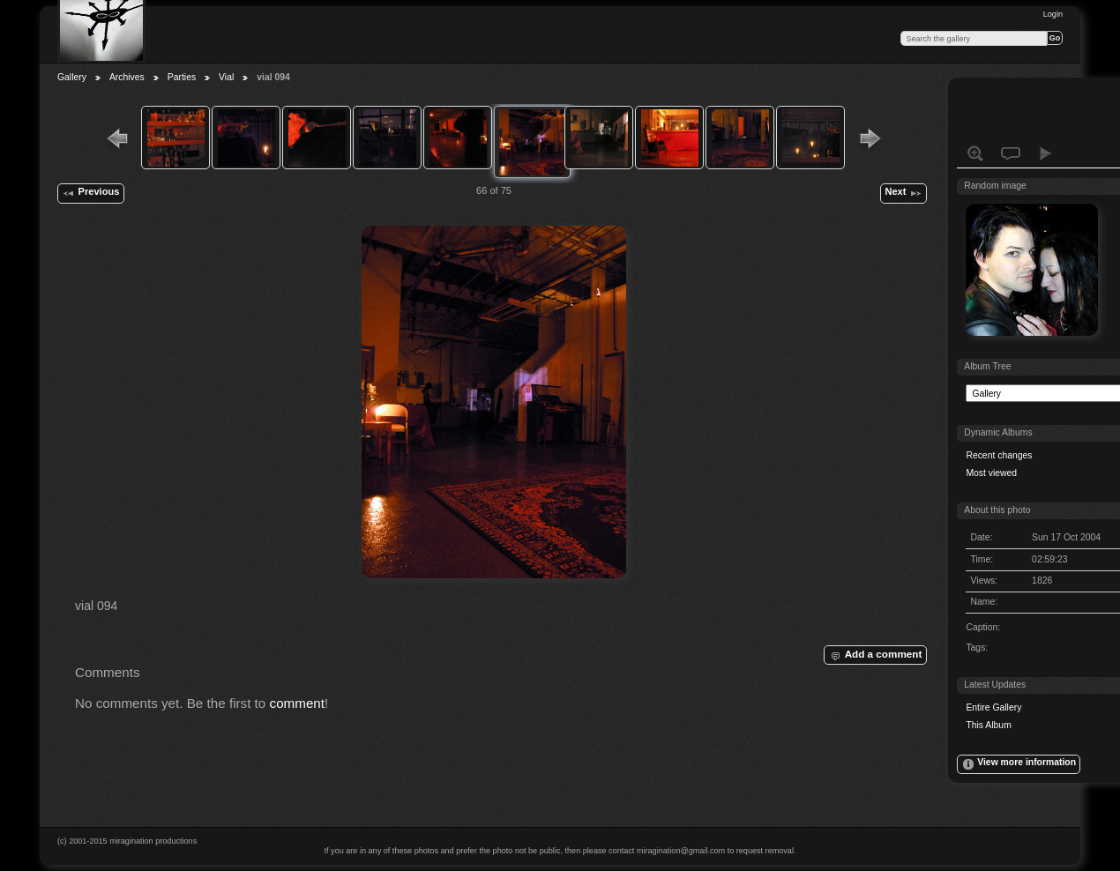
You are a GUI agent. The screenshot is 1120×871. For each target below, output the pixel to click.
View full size (975, 153)
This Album (988, 725)
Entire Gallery (993, 707)
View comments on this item (1010, 153)
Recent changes (999, 455)
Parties (182, 77)
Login (1053, 14)
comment (297, 703)
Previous (90, 193)
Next (903, 193)
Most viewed (991, 473)
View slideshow (1046, 153)
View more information (1018, 764)
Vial (226, 77)
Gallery (71, 77)
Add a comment (875, 655)
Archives (127, 77)
